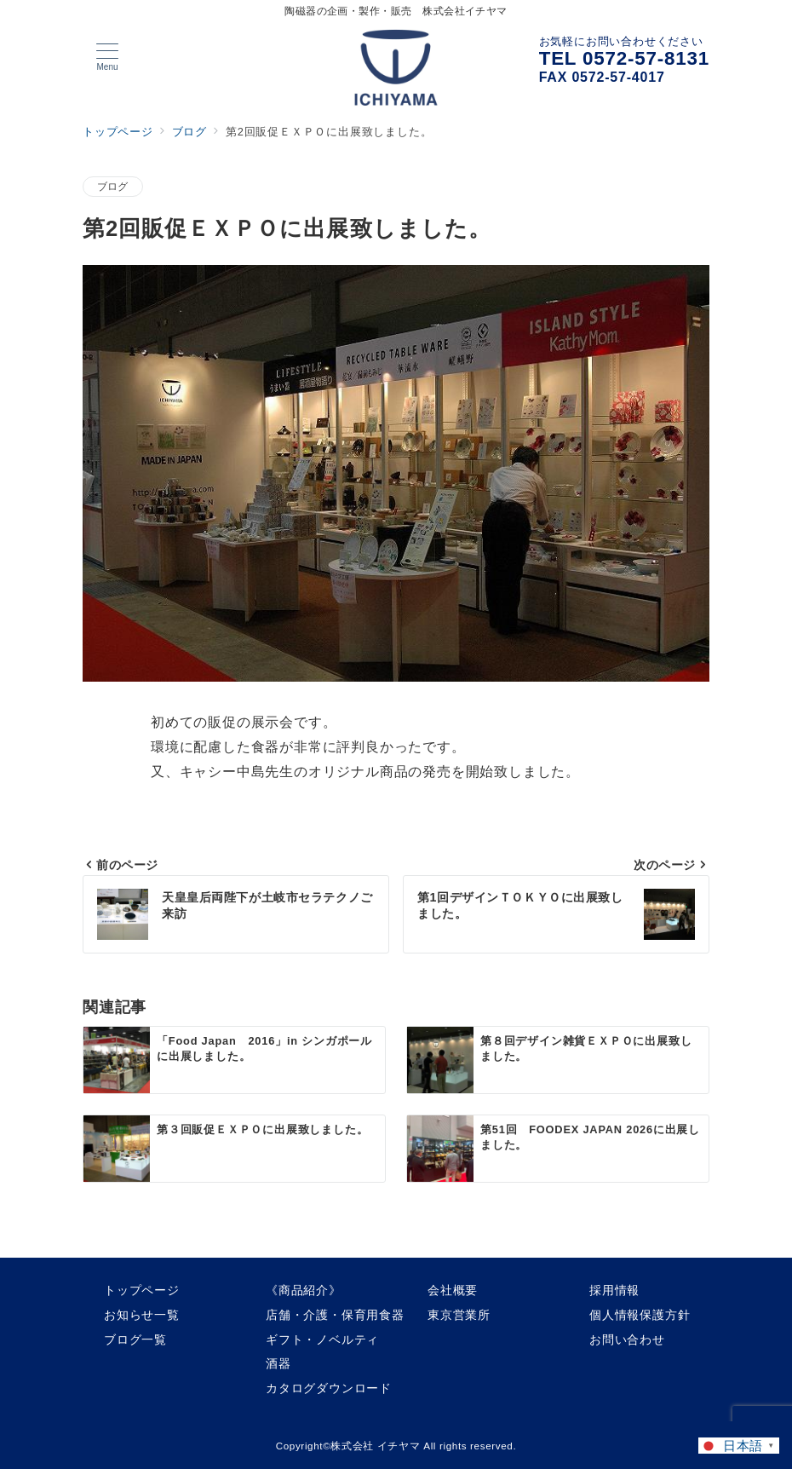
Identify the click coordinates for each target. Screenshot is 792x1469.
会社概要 (453, 1290)
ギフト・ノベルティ (322, 1339)
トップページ (142, 1290)
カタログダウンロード (329, 1388)
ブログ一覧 (135, 1339)
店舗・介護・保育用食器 (335, 1315)
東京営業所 (459, 1315)
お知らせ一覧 (142, 1315)
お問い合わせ (627, 1339)
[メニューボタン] (107, 57)
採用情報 (614, 1290)
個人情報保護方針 (639, 1315)
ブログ (113, 186)
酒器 (278, 1363)
